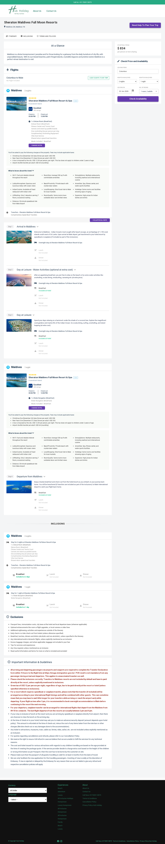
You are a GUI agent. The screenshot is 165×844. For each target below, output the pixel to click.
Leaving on (121, 87)
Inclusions (27, 36)
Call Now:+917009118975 (91, 795)
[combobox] (138, 71)
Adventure (61, 791)
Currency (11, 785)
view (75, 101)
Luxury (60, 795)
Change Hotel (36, 145)
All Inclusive (62, 808)
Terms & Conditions (89, 798)
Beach (60, 788)
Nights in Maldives (123, 77)
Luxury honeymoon (64, 805)
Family (60, 822)
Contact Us (51, 11)
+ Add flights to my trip (98, 78)
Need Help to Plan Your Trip (145, 25)
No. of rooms (143, 87)
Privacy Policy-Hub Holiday (92, 805)
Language (12, 794)
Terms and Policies (46, 36)
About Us (37, 11)
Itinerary (11, 36)
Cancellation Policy (89, 802)
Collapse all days (100, 220)
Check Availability (138, 99)
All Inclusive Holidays (65, 798)
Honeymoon (62, 802)
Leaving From (122, 67)
